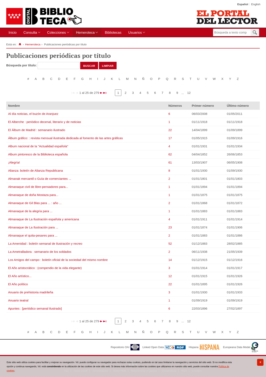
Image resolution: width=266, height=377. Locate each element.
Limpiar (108, 65)
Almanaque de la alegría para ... (30, 211)
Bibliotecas (113, 32)
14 (170, 260)
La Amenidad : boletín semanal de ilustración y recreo (45, 243)
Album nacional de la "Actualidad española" (38, 146)
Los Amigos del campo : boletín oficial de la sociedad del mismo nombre (58, 260)
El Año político (18, 284)
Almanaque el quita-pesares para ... (33, 235)
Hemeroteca (85, 32)
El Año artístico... (20, 276)
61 (170, 162)
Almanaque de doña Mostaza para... (33, 195)
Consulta (30, 32)
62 (170, 154)
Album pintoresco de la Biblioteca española (38, 154)
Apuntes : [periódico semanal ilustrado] (35, 308)
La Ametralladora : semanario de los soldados (39, 251)
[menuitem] (13, 32)
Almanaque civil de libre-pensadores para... (38, 186)
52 (170, 243)
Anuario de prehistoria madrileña (30, 292)
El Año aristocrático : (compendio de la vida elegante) (45, 268)
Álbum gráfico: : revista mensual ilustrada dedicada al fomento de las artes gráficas (65, 138)
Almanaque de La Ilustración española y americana (43, 219)
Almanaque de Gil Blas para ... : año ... (35, 203)
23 (170, 227)
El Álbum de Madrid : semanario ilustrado (36, 130)
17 (170, 138)
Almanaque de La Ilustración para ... (33, 227)
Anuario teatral (18, 300)
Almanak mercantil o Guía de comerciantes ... (39, 178)
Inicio (13, 32)
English (255, 4)
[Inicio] (20, 44)
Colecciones (56, 32)
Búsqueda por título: (22, 65)
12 (189, 92)
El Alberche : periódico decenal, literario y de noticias (44, 122)
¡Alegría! (14, 162)
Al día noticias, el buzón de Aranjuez (33, 113)
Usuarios (135, 32)
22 (170, 130)
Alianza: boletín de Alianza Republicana (35, 170)
